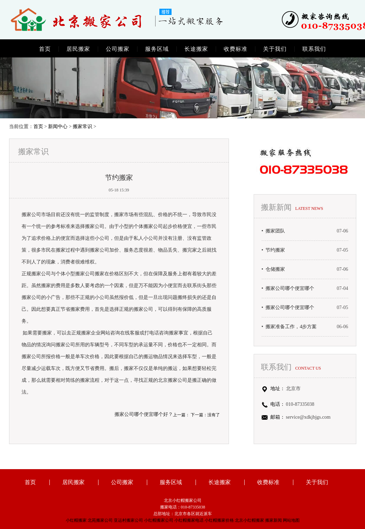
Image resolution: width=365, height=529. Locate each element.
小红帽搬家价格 (219, 520)
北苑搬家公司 (100, 520)
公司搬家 (117, 49)
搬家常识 (82, 126)
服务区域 (157, 49)
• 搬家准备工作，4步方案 (289, 326)
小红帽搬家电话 (189, 520)
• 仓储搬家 (273, 269)
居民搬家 (78, 49)
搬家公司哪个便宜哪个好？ (143, 414)
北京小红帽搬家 (249, 520)
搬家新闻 (273, 520)
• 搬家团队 (273, 231)
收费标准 (235, 49)
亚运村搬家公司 (128, 520)
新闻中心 (58, 126)
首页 (45, 49)
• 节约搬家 (273, 250)
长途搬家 (196, 49)
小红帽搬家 (76, 520)
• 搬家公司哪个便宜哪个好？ (288, 288)
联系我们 (314, 49)
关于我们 (275, 49)
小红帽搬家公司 (158, 520)
